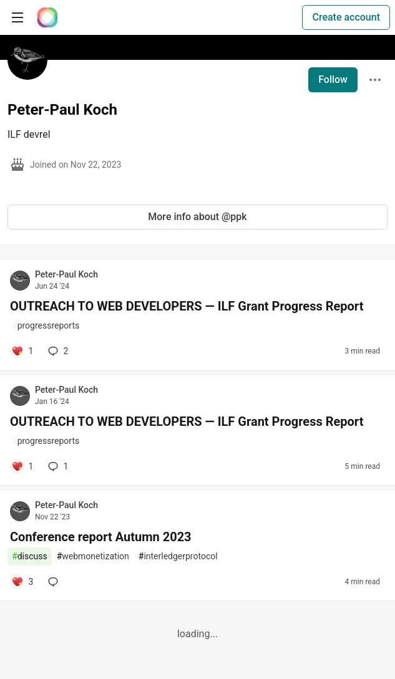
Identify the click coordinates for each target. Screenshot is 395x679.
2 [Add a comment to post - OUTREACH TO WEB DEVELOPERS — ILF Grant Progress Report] (57, 351)
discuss (29, 556)
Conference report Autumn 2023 (101, 536)
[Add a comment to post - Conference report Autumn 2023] (22, 582)
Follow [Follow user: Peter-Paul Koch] (333, 79)
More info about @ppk (197, 217)
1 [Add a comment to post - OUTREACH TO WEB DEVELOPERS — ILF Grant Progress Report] (57, 466)
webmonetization (93, 556)
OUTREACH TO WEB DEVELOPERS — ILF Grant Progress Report (186, 306)
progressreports (45, 325)
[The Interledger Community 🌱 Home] (47, 17)
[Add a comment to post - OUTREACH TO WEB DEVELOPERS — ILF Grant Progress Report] (22, 351)
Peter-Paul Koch (66, 274)
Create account (346, 17)
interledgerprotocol (178, 556)
